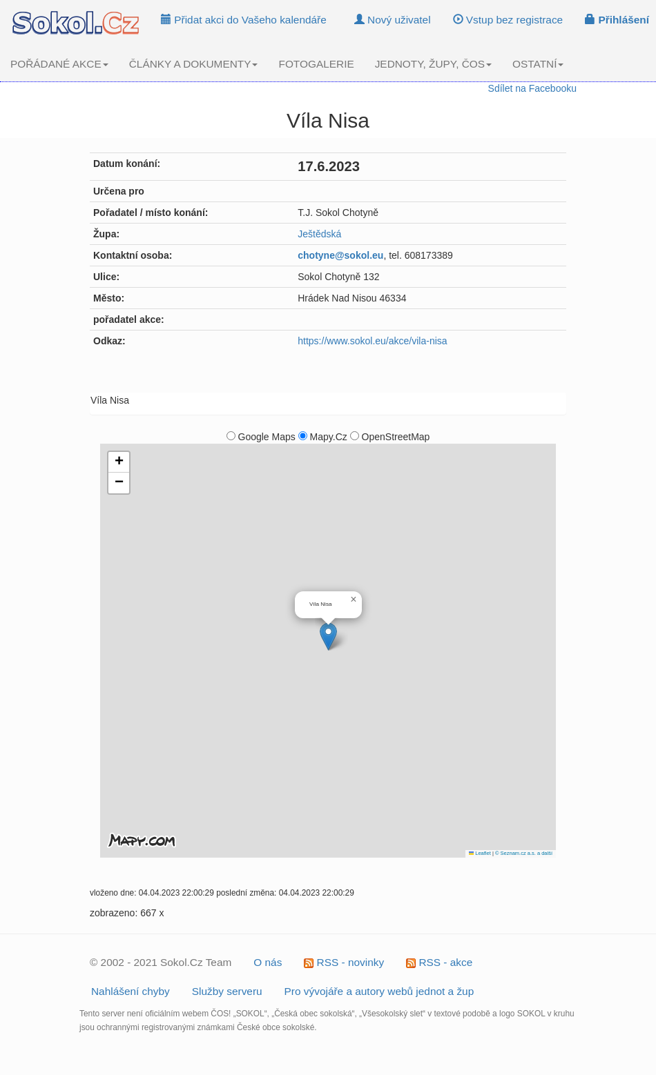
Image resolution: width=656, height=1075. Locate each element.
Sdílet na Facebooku (532, 88)
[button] (328, 636)
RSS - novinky (344, 962)
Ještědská (319, 233)
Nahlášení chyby (130, 991)
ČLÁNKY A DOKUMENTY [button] (193, 64)
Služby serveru (227, 991)
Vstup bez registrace (508, 20)
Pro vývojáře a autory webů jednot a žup (379, 991)
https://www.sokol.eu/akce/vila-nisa (372, 340)
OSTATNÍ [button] (537, 64)
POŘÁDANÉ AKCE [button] (59, 64)
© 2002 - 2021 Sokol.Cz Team (160, 962)
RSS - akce (439, 962)
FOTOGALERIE (316, 64)
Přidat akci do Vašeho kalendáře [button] (244, 20)
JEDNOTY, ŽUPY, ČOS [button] (433, 64)
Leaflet (480, 853)
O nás (267, 962)
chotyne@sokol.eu (340, 255)
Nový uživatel (392, 20)
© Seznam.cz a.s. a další (523, 853)
